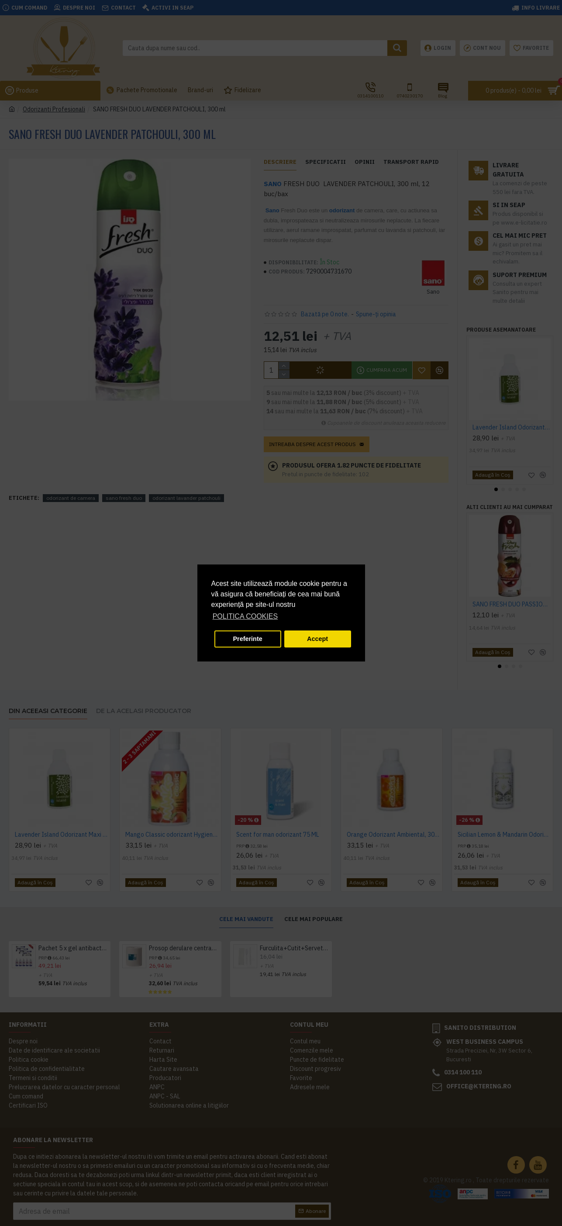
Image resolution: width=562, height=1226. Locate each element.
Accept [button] (317, 638)
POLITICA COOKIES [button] (245, 616)
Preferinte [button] (247, 638)
